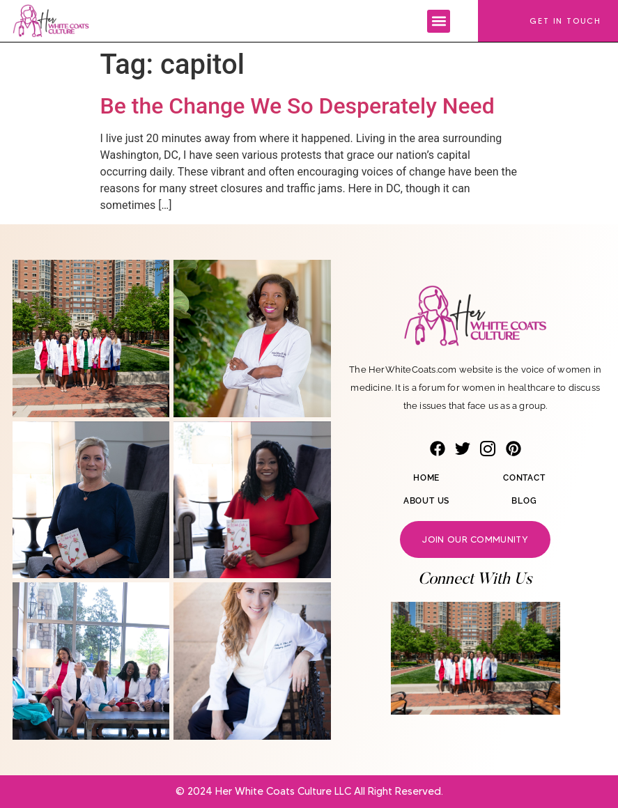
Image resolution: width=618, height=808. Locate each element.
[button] (438, 21)
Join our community (474, 539)
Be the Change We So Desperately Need (297, 106)
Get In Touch (565, 20)
